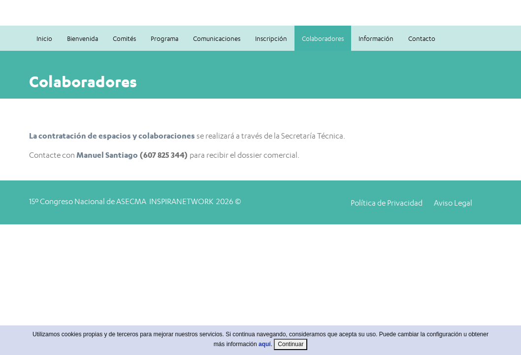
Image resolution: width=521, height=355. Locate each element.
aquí (265, 349)
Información (375, 38)
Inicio (44, 38)
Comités (124, 38)
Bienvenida (82, 38)
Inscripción (271, 38)
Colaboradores (323, 38)
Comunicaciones (216, 38)
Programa (164, 38)
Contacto (421, 38)
